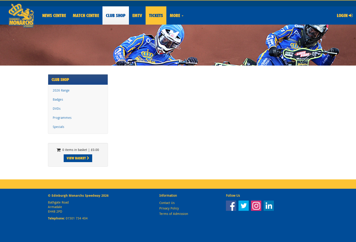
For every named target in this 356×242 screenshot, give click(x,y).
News (54, 15)
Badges (58, 99)
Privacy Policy (169, 208)
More (176, 15)
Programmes (62, 117)
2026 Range (61, 90)
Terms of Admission (173, 213)
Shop (116, 15)
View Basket (78, 158)
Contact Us (167, 203)
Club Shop (60, 79)
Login (345, 15)
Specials (58, 127)
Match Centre (86, 15)
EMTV (137, 15)
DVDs (56, 108)
